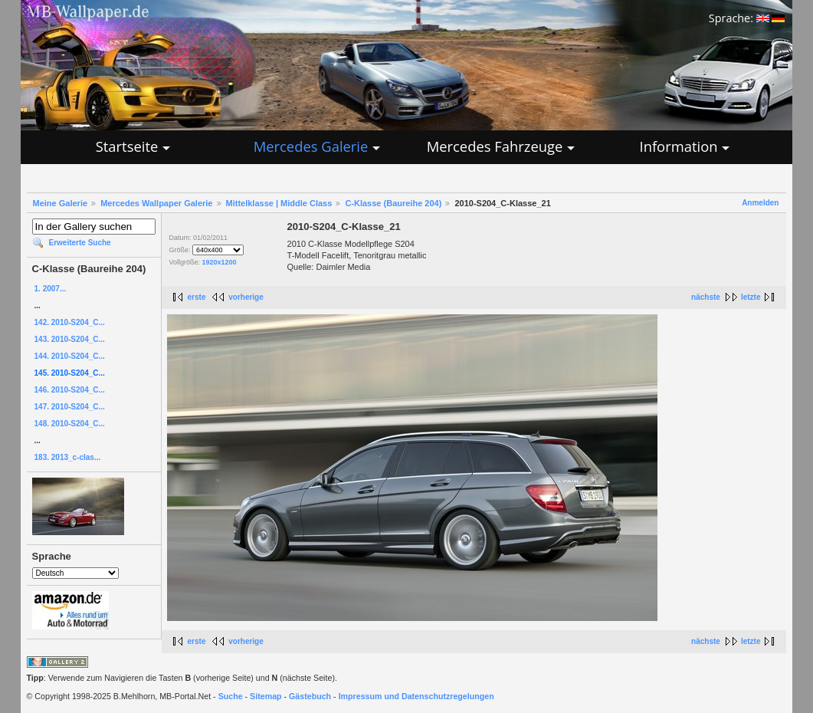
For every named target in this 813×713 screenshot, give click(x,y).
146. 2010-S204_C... (69, 390)
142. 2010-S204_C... (69, 322)
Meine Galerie (60, 203)
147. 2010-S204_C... (69, 406)
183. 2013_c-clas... (67, 457)
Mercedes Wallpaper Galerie (156, 203)
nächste (705, 297)
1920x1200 (219, 262)
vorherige (246, 297)
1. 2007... (50, 288)
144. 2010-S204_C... (69, 356)
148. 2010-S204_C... (69, 423)
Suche (230, 696)
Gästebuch (310, 696)
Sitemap (265, 696)
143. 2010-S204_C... (69, 339)
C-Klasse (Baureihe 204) (393, 203)
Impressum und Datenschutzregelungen (416, 696)
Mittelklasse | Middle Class (279, 203)
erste (197, 297)
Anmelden (760, 203)
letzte (751, 297)
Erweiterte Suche (80, 242)
